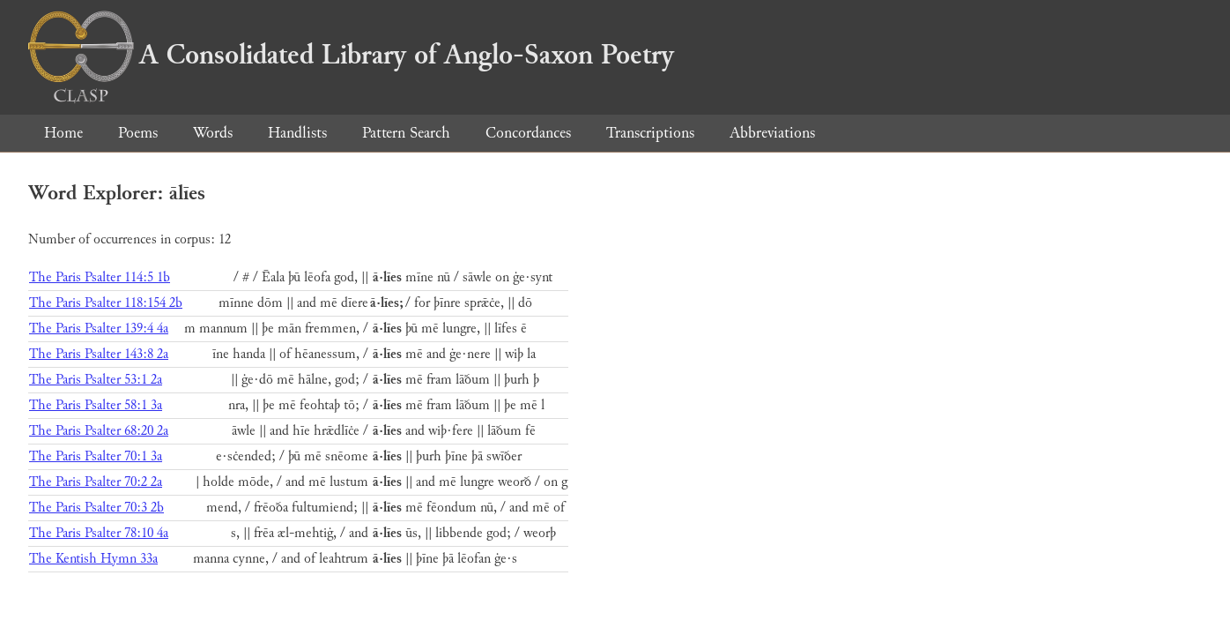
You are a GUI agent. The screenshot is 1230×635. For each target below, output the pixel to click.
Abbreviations (772, 133)
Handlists (297, 133)
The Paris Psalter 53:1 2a (95, 380)
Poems (138, 133)
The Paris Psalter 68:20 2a (98, 431)
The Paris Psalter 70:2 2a (95, 482)
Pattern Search (406, 133)
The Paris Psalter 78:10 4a (98, 533)
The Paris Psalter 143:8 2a (98, 354)
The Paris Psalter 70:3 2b (96, 507)
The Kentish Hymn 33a (93, 559)
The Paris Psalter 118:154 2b (105, 303)
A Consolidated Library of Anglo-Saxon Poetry (351, 54)
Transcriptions (650, 133)
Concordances (528, 133)
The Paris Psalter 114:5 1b (99, 277)
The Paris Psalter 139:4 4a (98, 328)
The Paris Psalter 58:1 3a (95, 405)
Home (63, 133)
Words (213, 133)
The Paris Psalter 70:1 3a (95, 456)
